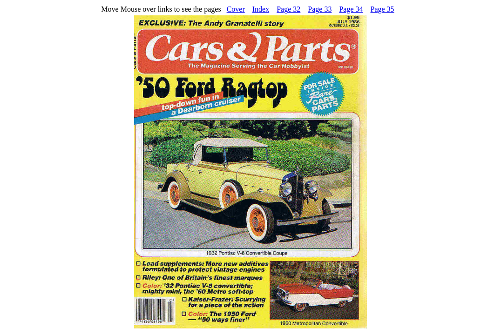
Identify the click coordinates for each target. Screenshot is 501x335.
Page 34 (351, 9)
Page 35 (382, 9)
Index (260, 9)
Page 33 (320, 9)
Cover (236, 9)
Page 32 (288, 9)
